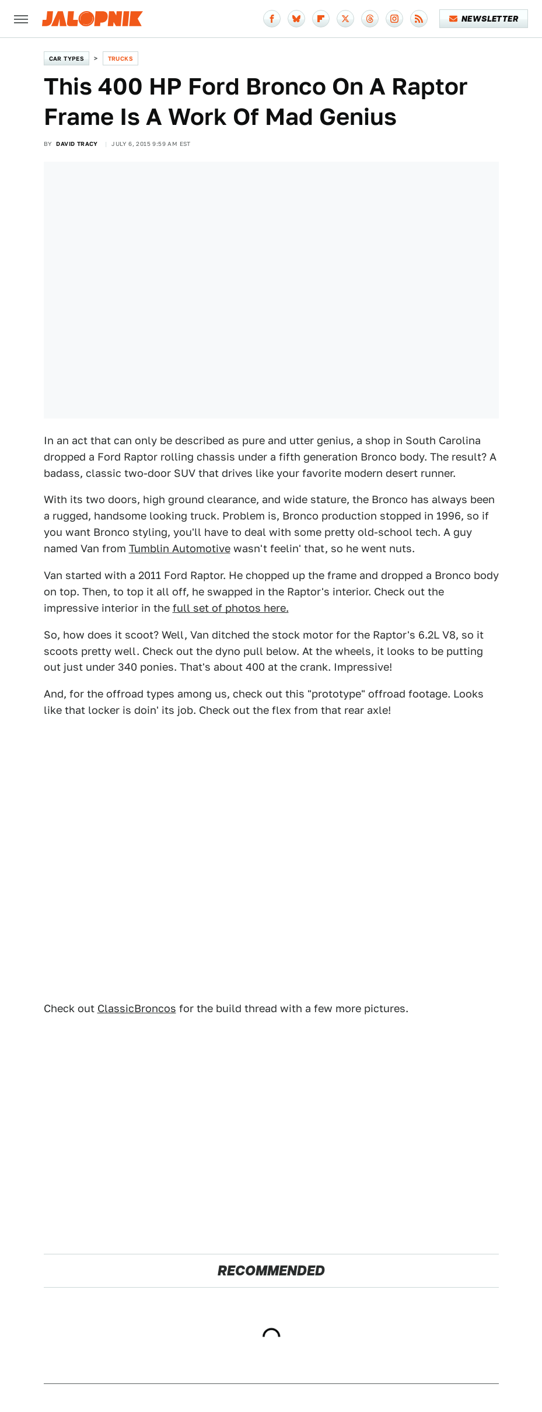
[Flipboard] (321, 18)
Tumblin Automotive (179, 548)
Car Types (67, 58)
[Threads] (370, 18)
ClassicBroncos (136, 1008)
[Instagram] (394, 18)
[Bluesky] (296, 18)
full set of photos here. (231, 608)
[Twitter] (345, 18)
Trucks (120, 58)
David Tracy (76, 143)
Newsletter (484, 19)
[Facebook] (272, 18)
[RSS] (419, 18)
